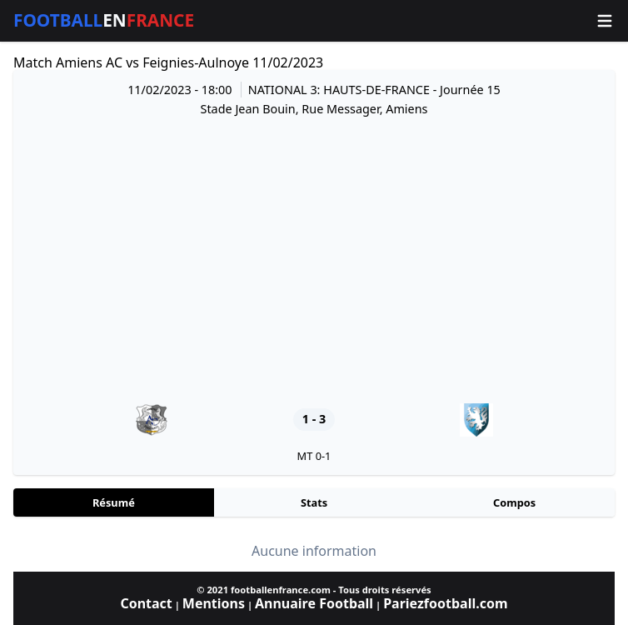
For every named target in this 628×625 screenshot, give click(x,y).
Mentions (213, 603)
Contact (146, 603)
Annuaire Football (314, 603)
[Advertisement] (314, 260)
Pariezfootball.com (445, 603)
